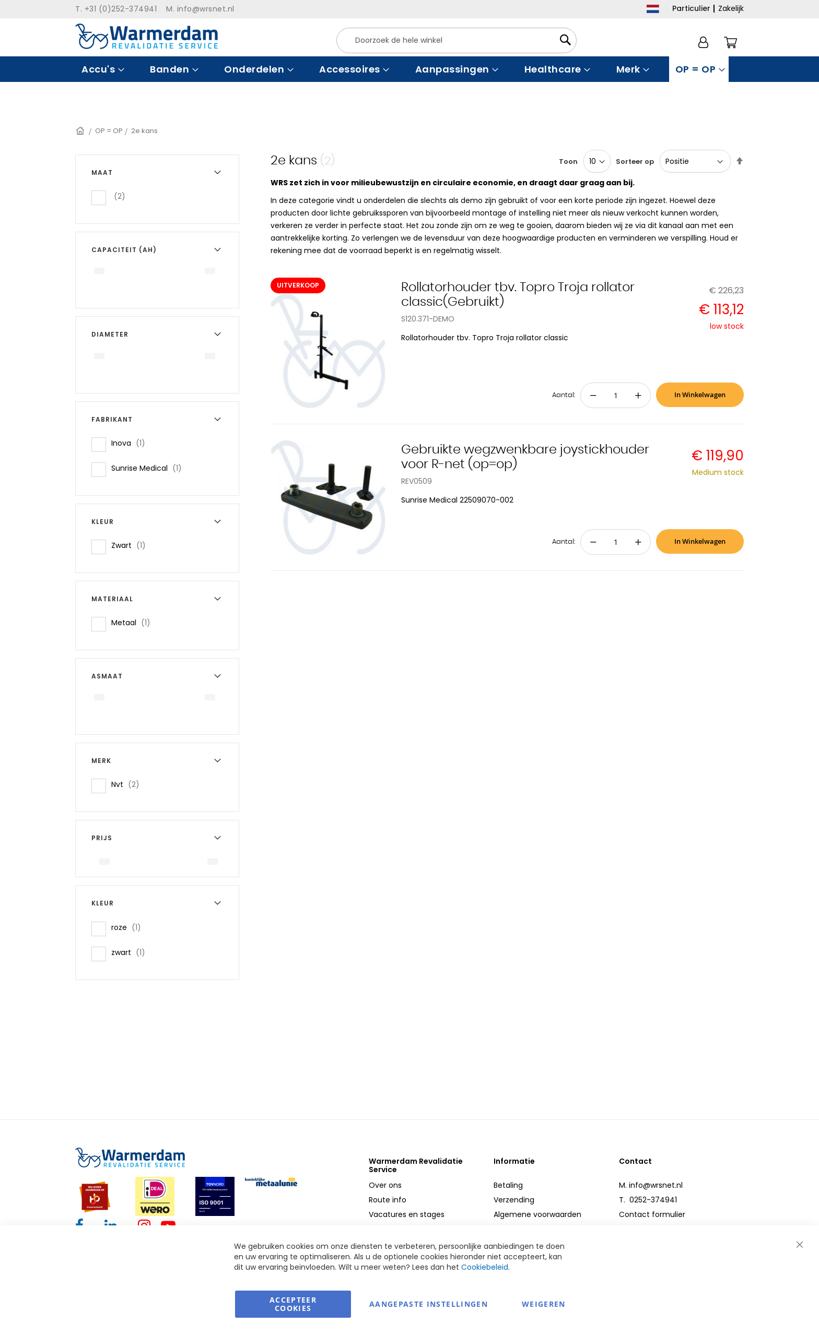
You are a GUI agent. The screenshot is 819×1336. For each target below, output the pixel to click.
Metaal (134, 622)
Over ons (385, 1185)
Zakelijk (731, 8)
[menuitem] (101, 69)
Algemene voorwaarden (537, 1214)
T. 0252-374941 (648, 1200)
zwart (131, 952)
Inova (131, 442)
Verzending (514, 1200)
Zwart (131, 545)
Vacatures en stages (406, 1214)
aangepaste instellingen (428, 1304)
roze (129, 927)
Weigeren (544, 1304)
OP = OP (109, 131)
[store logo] (146, 36)
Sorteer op (635, 161)
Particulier (691, 8)
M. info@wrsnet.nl (651, 1185)
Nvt (128, 784)
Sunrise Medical (149, 467)
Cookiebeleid (484, 1267)
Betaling (508, 1185)
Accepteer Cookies (293, 1304)
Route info (387, 1200)
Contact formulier (652, 1214)
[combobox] (456, 40)
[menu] (409, 69)
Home (81, 131)
